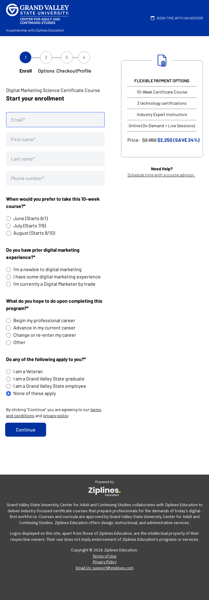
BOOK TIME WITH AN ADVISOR (175, 18)
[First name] (55, 139)
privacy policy (55, 415)
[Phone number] (55, 178)
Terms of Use (104, 556)
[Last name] (55, 159)
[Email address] (55, 119)
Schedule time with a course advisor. (161, 174)
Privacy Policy (104, 561)
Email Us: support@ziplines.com (104, 568)
